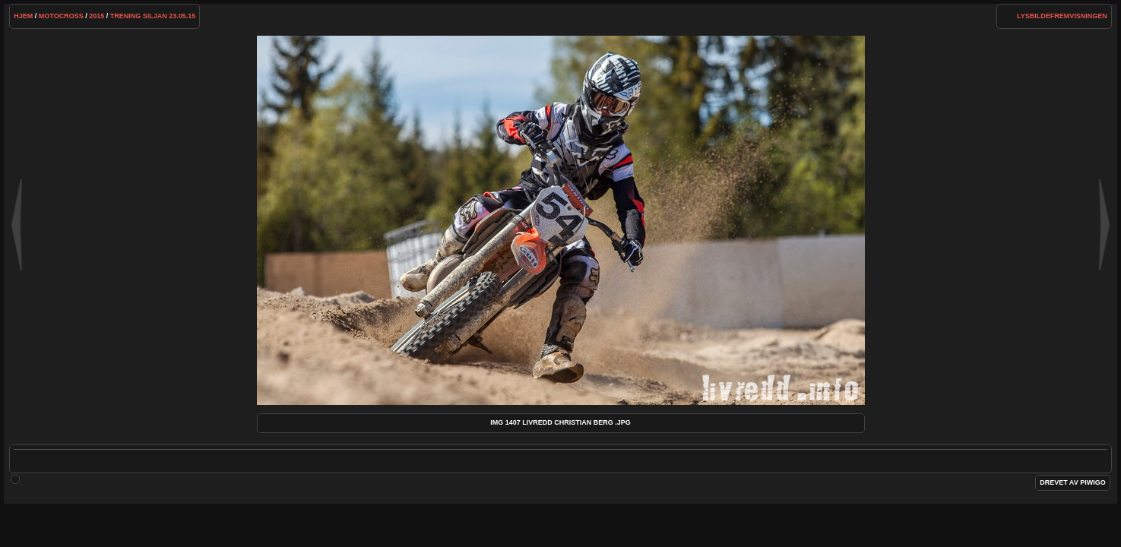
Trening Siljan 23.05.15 (153, 16)
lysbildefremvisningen (1062, 16)
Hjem (23, 16)
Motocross (61, 16)
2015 (96, 16)
